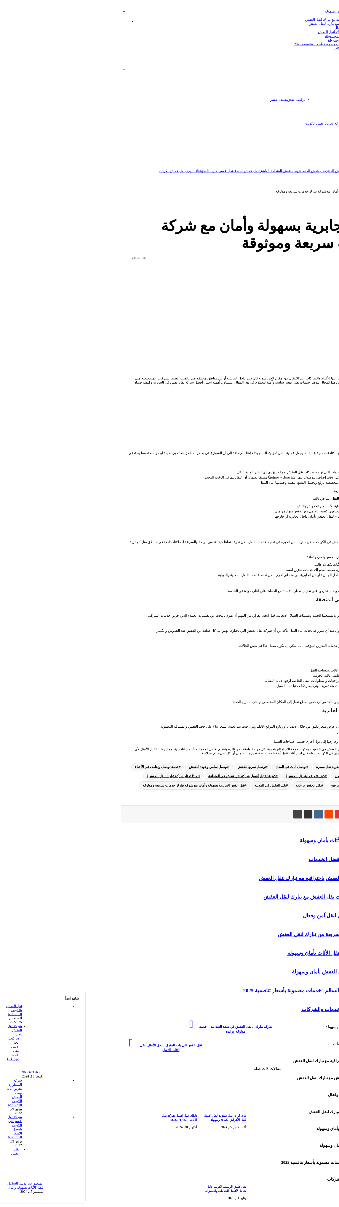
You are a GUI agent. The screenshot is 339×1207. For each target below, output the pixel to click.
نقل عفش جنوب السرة (130, 171)
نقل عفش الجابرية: (279, 404)
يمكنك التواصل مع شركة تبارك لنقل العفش (300, 726)
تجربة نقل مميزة (242, 767)
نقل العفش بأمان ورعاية (308, 785)
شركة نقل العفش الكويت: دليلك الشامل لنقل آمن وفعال (289, 28)
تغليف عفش (192, 99)
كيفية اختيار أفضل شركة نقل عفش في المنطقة (296, 415)
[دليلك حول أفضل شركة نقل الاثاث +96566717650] (69, 1109)
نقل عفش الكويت (303, 171)
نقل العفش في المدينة (184, 785)
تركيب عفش (210, 99)
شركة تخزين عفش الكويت (238, 123)
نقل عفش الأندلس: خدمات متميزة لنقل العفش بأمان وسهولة (285, 40)
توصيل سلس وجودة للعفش (122, 767)
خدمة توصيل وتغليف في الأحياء (71, 767)
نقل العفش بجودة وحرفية (263, 785)
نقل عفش (314, 147)
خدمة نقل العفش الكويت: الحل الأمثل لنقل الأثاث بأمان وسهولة (284, 36)
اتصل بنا (306, 99)
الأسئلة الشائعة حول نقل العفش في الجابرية (294, 425)
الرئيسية (318, 99)
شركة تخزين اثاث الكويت (275, 123)
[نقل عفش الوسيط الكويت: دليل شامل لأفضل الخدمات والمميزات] (118, 1180)
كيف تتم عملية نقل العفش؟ (284, 420)
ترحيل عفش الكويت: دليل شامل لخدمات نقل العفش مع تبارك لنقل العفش (276, 23)
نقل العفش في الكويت (315, 378)
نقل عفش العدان (251, 171)
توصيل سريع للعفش (166, 767)
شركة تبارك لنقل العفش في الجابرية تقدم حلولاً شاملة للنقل (288, 498)
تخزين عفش (289, 99)
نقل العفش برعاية (222, 785)
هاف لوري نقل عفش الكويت (94, 171)
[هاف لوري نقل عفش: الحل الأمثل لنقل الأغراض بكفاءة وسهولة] (118, 1109)
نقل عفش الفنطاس (225, 171)
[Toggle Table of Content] (321, 398)
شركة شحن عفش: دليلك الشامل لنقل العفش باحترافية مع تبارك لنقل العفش (274, 19)
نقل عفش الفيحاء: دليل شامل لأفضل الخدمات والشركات (288, 48)
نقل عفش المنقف (160, 171)
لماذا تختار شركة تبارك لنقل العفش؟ (289, 409)
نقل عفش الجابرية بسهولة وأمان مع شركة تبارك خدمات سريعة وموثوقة (108, 785)
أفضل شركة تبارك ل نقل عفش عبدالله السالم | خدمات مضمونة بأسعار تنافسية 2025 (268, 44)
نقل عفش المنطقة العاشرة (192, 171)
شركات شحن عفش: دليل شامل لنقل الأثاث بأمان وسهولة (280, 11)
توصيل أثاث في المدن (205, 767)
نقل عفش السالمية (277, 171)
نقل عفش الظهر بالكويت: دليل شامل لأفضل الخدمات (291, 15)
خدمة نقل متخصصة (312, 776)
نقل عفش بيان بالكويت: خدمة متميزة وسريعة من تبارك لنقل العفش (280, 32)
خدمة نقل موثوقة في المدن (268, 776)
